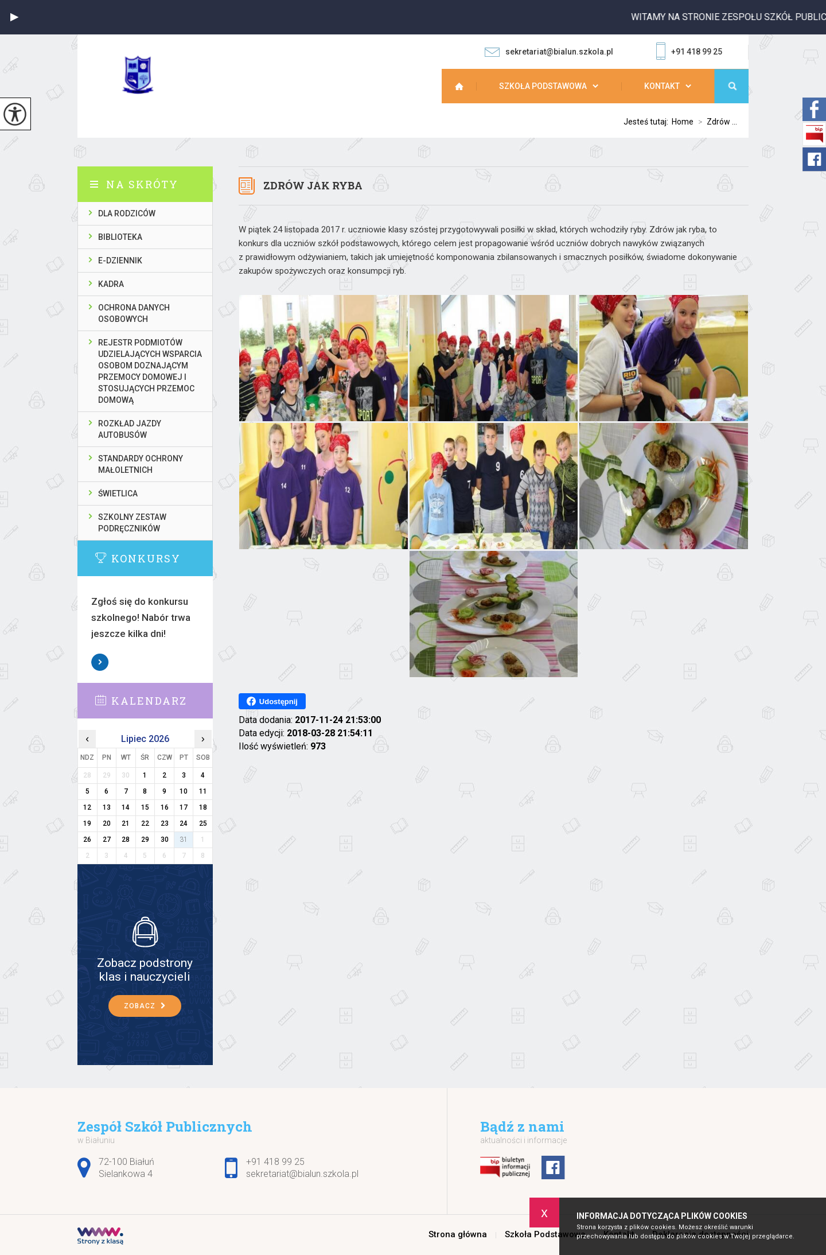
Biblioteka (120, 237)
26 (87, 840)
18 (203, 807)
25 (203, 823)
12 (87, 807)
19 (87, 823)
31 (184, 840)
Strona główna (465, 86)
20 (107, 823)
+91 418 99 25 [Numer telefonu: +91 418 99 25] (275, 1161)
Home (682, 122)
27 (107, 840)
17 (184, 807)
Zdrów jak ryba (313, 185)
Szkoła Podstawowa (543, 86)
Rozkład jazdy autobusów (129, 429)
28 (126, 840)
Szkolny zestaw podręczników (132, 522)
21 (126, 823)
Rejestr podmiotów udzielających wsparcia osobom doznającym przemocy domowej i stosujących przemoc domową (150, 371)
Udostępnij (272, 701)
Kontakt (662, 86)
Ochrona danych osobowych (134, 313)
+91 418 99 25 (689, 52)
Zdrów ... (715, 122)
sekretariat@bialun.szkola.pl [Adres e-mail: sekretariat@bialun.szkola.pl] (302, 1173)
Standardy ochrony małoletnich (140, 464)
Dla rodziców (126, 213)
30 (165, 840)
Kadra (111, 284)
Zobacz (100, 662)
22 (145, 823)
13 (107, 807)
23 (165, 823)
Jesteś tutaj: (648, 122)
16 (165, 807)
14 (126, 807)
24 (184, 823)
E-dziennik (120, 260)
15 (145, 807)
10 (184, 791)
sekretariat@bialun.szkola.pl (549, 52)
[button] (14, 17)
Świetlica (118, 493)
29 (145, 840)
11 (203, 791)
